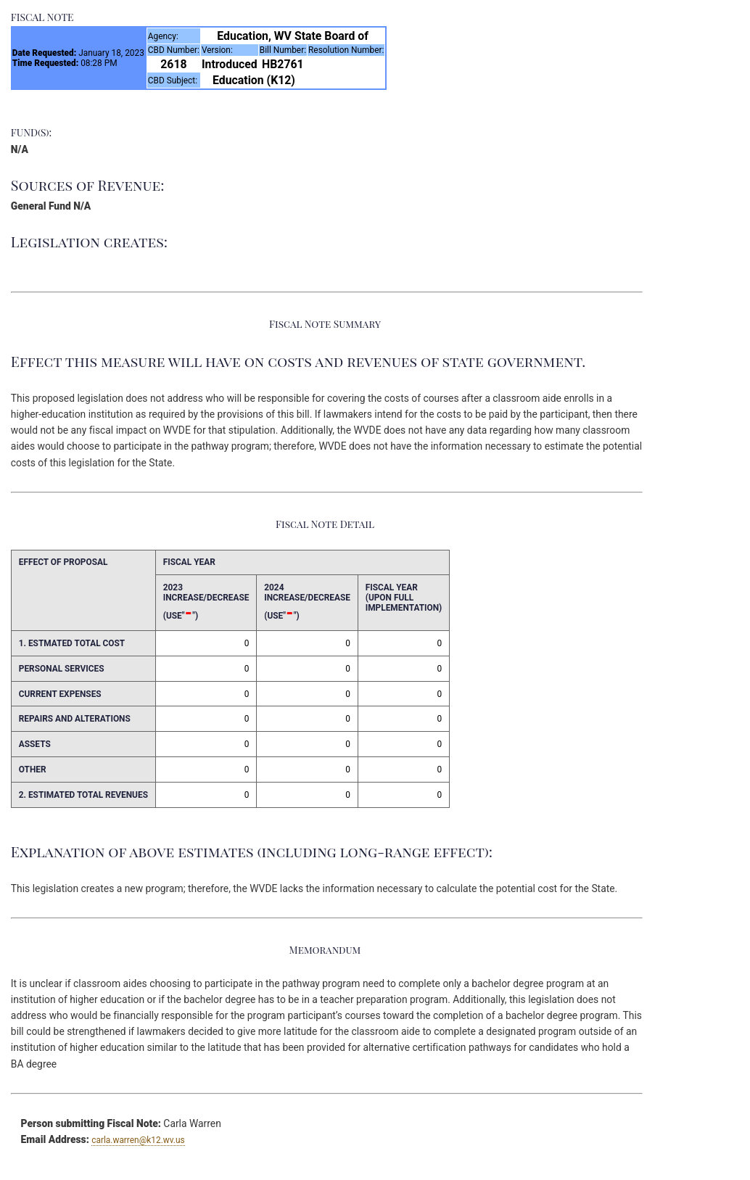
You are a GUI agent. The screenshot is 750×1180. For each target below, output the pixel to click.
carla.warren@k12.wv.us (137, 1140)
